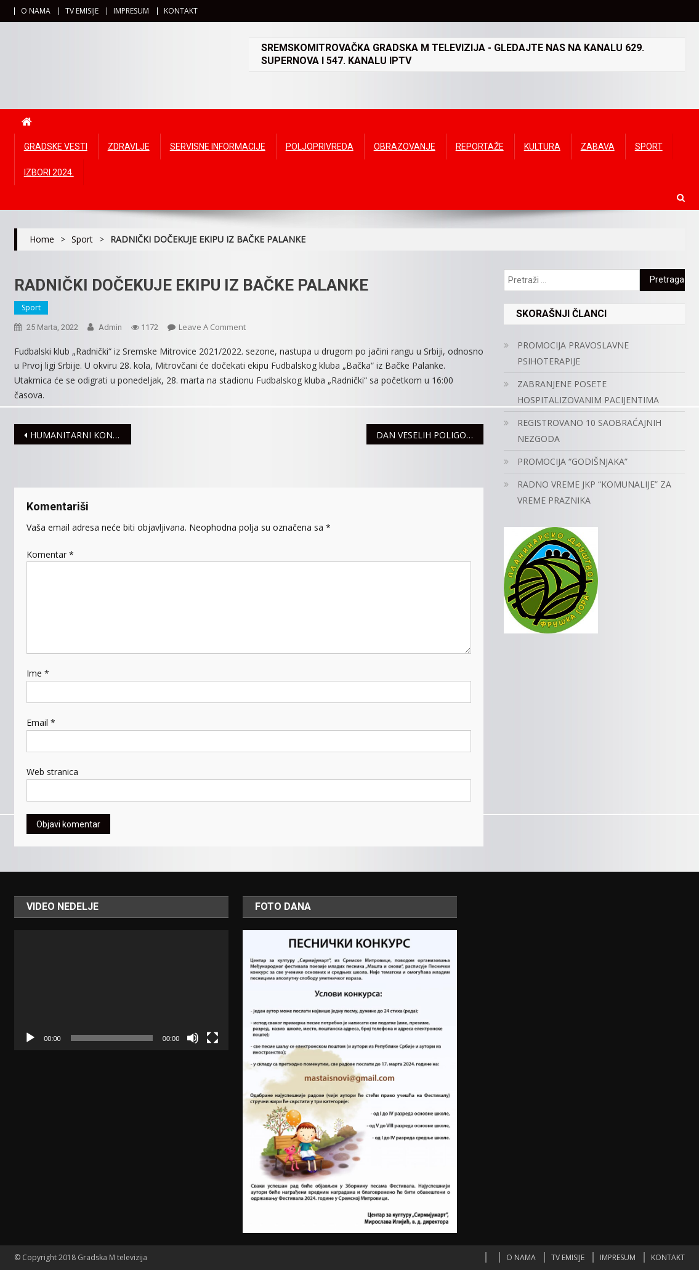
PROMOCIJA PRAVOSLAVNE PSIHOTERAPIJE (573, 353)
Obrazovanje (404, 146)
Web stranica (52, 772)
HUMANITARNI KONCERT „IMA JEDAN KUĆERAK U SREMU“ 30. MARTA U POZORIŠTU (81, 435)
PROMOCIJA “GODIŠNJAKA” (572, 461)
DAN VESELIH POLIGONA (427, 435)
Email (40, 722)
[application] (121, 990)
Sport (649, 146)
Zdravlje (129, 146)
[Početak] (30, 1038)
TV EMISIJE (82, 11)
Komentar (50, 554)
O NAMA (36, 11)
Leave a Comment (212, 326)
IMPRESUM (131, 11)
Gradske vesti (55, 146)
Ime (37, 673)
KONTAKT (181, 11)
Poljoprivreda (320, 146)
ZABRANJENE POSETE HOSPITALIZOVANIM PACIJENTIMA (588, 392)
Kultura (542, 146)
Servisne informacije (217, 146)
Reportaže (480, 146)
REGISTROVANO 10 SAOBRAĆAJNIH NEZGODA (589, 430)
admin (110, 327)
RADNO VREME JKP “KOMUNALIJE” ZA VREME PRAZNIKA (594, 492)
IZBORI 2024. (49, 172)
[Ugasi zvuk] (193, 1038)
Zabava (598, 146)
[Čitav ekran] (212, 1038)
